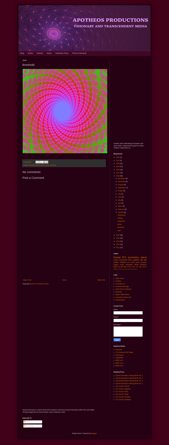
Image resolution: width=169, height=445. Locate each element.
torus (130, 260)
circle (116, 260)
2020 (118, 163)
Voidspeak (119, 358)
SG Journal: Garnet (122, 386)
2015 (118, 235)
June (120, 197)
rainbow (123, 262)
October (121, 185)
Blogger (94, 433)
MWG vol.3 (119, 366)
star (141, 260)
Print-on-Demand (79, 53)
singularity (129, 265)
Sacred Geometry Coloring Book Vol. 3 (129, 381)
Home (64, 280)
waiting (120, 218)
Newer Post (27, 280)
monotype (124, 269)
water (137, 262)
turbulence (121, 221)
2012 (118, 244)
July (119, 194)
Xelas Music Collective (123, 289)
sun (128, 262)
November (122, 181)
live (137, 267)
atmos (120, 224)
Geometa (119, 350)
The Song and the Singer (124, 352)
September (122, 188)
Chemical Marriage (122, 286)
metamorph (122, 215)
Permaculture (120, 300)
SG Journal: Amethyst (123, 399)
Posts (27, 422)
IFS (124, 257)
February (121, 209)
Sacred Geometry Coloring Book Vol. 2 (129, 378)
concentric (32, 165)
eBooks (40, 53)
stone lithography (132, 269)
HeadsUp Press (61, 53)
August (120, 191)
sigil (140, 267)
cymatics (143, 262)
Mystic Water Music (122, 294)
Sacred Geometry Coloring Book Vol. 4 (129, 383)
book (133, 267)
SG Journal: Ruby (122, 391)
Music (49, 53)
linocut (129, 267)
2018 (118, 170)
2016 (118, 176)
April (119, 203)
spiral (47, 165)
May (119, 200)
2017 (118, 173)
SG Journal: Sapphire (123, 389)
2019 (118, 166)
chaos (116, 262)
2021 (118, 160)
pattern (42, 165)
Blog (22, 53)
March (120, 206)
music (122, 265)
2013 (118, 241)
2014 (118, 238)
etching (119, 269)
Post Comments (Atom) (40, 284)
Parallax (118, 281)
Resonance (120, 355)
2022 (118, 157)
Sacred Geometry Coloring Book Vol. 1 (129, 375)
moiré (133, 262)
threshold (121, 227)
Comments (29, 426)
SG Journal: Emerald (123, 397)
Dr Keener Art (120, 284)
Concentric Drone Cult (123, 297)
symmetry (53, 165)
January (121, 212)
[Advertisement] (64, 257)
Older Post (101, 280)
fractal (38, 165)
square (116, 265)
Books (30, 53)
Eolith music (120, 278)
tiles (125, 267)
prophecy (143, 265)
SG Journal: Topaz (122, 394)
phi (145, 260)
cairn (119, 230)
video (115, 269)
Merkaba (119, 292)
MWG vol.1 (119, 360)
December (122, 178)
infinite (136, 265)
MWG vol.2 (119, 363)
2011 (118, 247)
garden (144, 267)
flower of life (118, 267)
